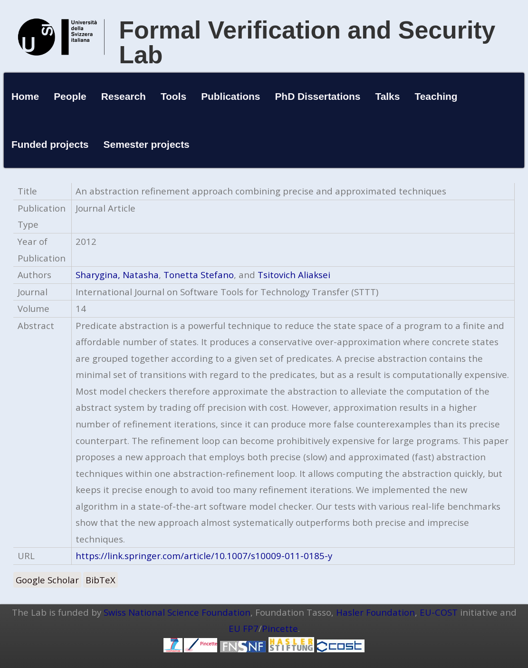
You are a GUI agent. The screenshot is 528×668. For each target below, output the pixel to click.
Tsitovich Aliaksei (294, 275)
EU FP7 (244, 628)
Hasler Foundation (375, 612)
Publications (230, 96)
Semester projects (147, 144)
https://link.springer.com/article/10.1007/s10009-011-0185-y (204, 556)
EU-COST (439, 612)
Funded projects (50, 144)
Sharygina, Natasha (117, 275)
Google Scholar (47, 580)
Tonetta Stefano (198, 275)
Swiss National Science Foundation (177, 612)
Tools (173, 96)
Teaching (435, 96)
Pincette (280, 628)
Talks (387, 96)
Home (25, 96)
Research (123, 96)
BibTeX (100, 580)
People (70, 96)
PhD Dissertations (317, 96)
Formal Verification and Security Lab (307, 42)
